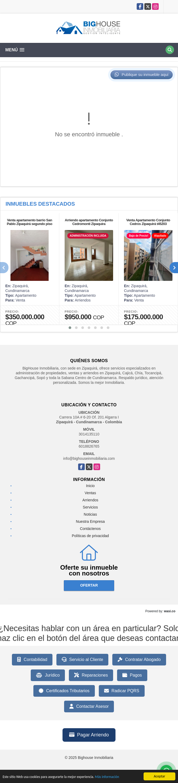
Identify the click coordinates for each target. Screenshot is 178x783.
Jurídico (48, 675)
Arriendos (90, 500)
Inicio (90, 486)
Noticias (90, 514)
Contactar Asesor (89, 706)
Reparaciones (91, 675)
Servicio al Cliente (82, 659)
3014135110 (89, 434)
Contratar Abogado (139, 659)
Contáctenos (90, 528)
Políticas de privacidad (90, 536)
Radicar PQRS (121, 690)
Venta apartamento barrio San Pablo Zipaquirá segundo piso (29, 222)
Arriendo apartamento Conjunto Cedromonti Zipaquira (89, 222)
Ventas (90, 493)
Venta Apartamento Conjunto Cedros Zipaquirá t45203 (148, 222)
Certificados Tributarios (64, 690)
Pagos (132, 675)
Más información (109, 777)
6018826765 (89, 446)
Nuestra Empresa (90, 521)
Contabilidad (32, 659)
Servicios (90, 507)
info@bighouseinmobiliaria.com (89, 458)
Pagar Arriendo (89, 734)
